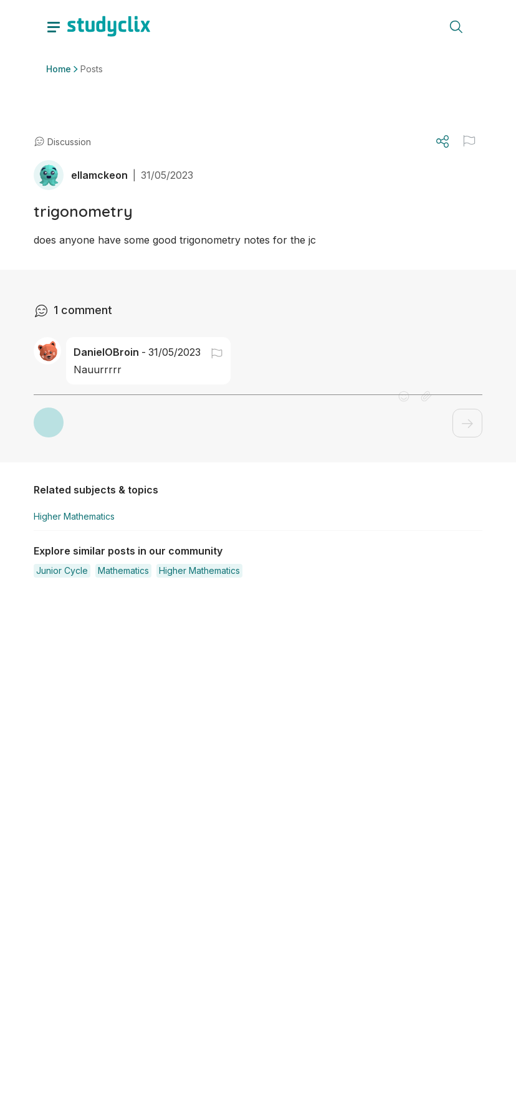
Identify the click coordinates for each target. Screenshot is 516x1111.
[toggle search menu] (456, 26)
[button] (212, 352)
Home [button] (58, 69)
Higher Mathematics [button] (74, 516)
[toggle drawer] (53, 26)
